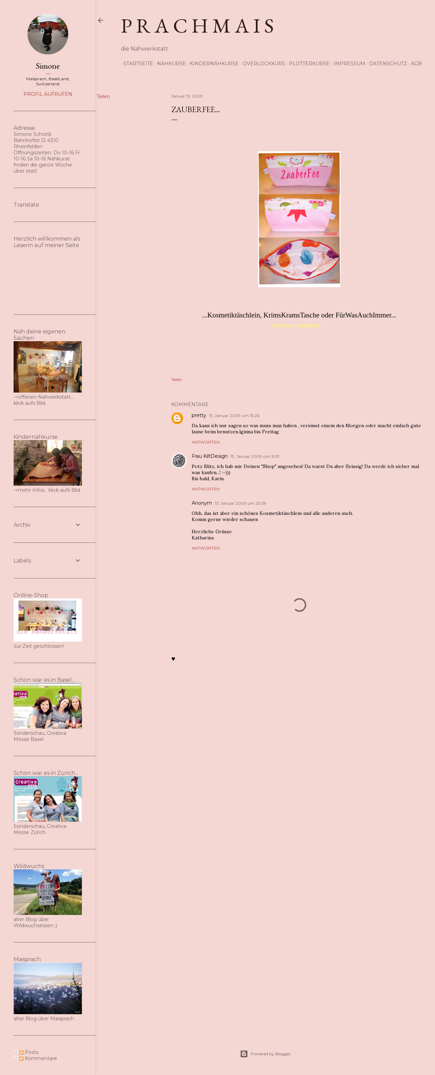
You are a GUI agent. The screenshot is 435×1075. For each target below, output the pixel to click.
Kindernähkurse (212, 63)
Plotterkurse (306, 63)
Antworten (206, 442)
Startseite (136, 63)
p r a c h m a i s (197, 25)
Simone (48, 65)
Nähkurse (169, 63)
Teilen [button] (103, 96)
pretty (199, 415)
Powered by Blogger (265, 1054)
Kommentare (38, 1058)
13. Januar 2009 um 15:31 (254, 456)
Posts (28, 1052)
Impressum (347, 63)
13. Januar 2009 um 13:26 (234, 415)
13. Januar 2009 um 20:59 (240, 503)
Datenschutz (386, 63)
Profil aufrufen (47, 94)
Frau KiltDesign (210, 456)
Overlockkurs (261, 63)
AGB (413, 63)
